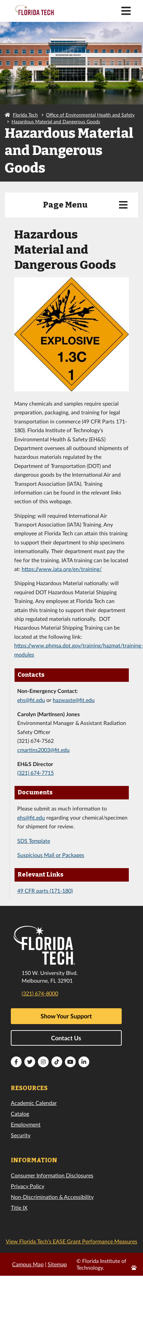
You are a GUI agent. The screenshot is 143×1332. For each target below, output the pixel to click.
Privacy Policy (27, 1186)
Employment (26, 1124)
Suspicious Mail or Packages (50, 855)
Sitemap (57, 1264)
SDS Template (33, 840)
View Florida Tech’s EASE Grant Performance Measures (71, 1241)
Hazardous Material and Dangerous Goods (55, 121)
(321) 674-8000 (40, 993)
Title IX (19, 1207)
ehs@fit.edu (31, 700)
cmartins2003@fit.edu (43, 750)
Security (20, 1135)
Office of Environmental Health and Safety (90, 115)
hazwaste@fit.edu (74, 700)
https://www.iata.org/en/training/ (62, 569)
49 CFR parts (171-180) (45, 890)
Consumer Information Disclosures (52, 1175)
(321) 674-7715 (35, 772)
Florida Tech (25, 115)
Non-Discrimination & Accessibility (52, 1197)
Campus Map (28, 1264)
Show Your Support (66, 1016)
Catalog (20, 1113)
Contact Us (66, 1038)
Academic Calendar (34, 1103)
